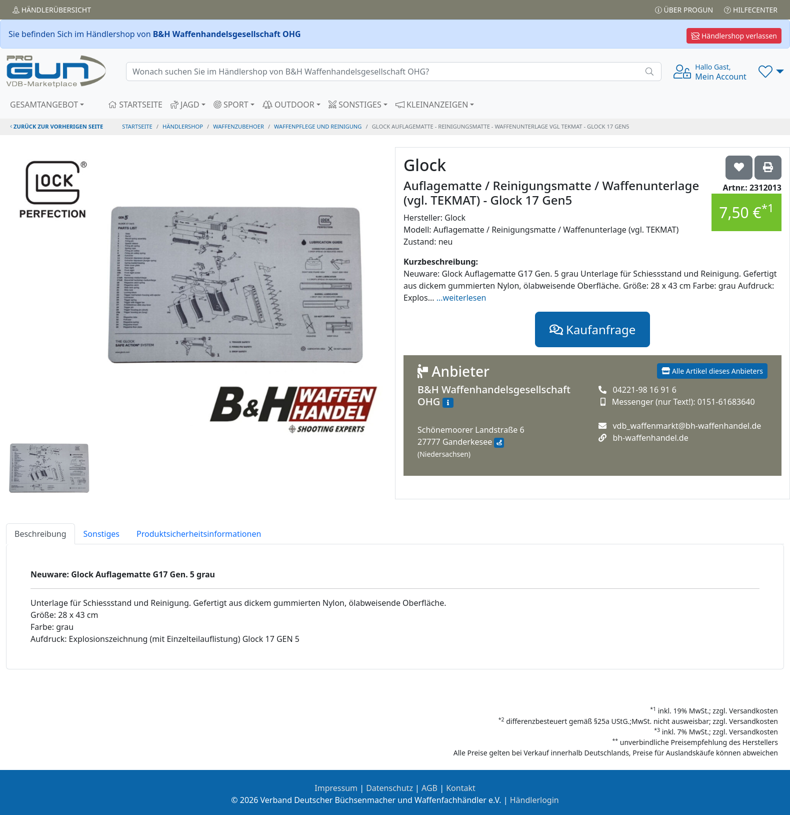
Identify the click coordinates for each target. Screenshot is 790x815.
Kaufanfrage (593, 329)
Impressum (336, 787)
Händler (51, 10)
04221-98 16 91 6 (644, 389)
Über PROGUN (684, 10)
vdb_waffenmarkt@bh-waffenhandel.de (686, 425)
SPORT (231, 104)
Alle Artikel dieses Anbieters (712, 371)
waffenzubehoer (238, 126)
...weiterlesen (461, 297)
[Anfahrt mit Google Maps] (499, 443)
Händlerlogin (534, 799)
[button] (771, 71)
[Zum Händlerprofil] (448, 403)
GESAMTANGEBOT (44, 104)
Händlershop (182, 126)
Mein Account (720, 72)
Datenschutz (389, 787)
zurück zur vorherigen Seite (56, 126)
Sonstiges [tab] (102, 533)
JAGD (185, 104)
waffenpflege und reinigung (318, 126)
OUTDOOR (288, 104)
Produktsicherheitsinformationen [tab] (198, 533)
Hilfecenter (751, 10)
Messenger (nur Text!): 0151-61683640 (683, 401)
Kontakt (461, 787)
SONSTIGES (355, 104)
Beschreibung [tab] (40, 533)
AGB (430, 787)
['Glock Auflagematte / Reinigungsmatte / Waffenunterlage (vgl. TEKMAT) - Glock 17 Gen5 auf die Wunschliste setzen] (739, 168)
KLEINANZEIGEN (432, 104)
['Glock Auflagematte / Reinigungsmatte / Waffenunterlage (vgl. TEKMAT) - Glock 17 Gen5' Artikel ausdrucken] (768, 168)
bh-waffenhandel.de (650, 437)
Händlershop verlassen (734, 36)
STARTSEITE (135, 104)
